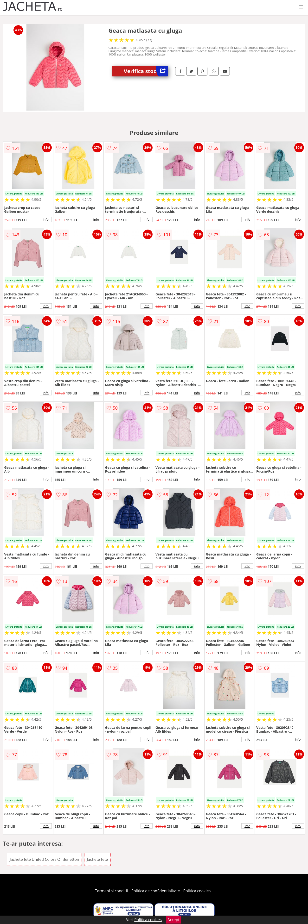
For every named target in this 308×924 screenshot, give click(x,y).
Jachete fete (97, 859)
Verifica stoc (146, 71)
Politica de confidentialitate (155, 890)
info (46, 219)
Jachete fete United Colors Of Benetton (44, 859)
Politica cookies (197, 890)
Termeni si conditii (111, 890)
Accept (173, 919)
